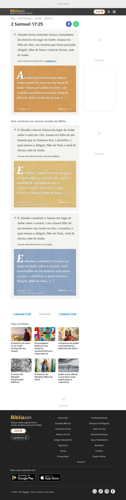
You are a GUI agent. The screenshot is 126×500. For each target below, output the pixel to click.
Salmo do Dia (99, 428)
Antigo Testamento (63, 439)
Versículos (63, 417)
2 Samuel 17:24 (21, 314)
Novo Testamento (99, 439)
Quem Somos (99, 456)
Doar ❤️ (18, 431)
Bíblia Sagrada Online (21, 11)
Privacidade (63, 456)
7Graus (26, 492)
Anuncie (81, 461)
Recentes (99, 445)
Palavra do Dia (63, 434)
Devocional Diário (99, 434)
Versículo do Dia (63, 428)
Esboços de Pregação (99, 423)
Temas (63, 450)
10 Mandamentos (99, 417)
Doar (99, 11)
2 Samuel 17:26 (69, 314)
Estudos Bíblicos (63, 423)
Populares (63, 445)
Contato (99, 450)
